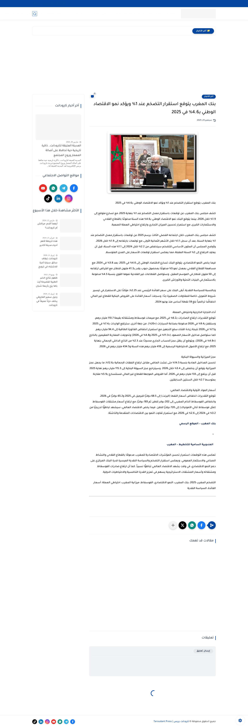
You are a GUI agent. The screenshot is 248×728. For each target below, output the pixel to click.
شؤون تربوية (83, 13)
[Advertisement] (124, 65)
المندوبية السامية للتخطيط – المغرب (190, 444)
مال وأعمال (18, 13)
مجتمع (105, 13)
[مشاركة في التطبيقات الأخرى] (173, 525)
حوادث (69, 13)
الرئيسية (170, 13)
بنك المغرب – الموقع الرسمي (197, 423)
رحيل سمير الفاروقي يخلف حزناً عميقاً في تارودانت (46, 301)
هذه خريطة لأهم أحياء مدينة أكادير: (48, 243)
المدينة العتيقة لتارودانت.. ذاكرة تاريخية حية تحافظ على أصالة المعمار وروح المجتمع (61, 150)
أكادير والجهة (136, 13)
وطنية (60, 13)
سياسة (159, 13)
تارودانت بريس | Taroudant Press (171, 721)
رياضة (96, 13)
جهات (149, 13)
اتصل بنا (210, 3)
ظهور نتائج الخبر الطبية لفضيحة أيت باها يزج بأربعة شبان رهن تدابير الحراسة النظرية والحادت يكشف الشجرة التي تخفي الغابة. (46, 283)
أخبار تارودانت (119, 13)
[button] (201, 525)
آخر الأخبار (208, 96)
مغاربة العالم (34, 13)
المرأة (5, 13)
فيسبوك (49, 13)
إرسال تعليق (203, 651)
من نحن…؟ (175, 3)
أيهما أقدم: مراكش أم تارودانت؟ (47, 226)
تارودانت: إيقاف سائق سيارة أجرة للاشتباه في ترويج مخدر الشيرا (47, 263)
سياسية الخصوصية (193, 3)
